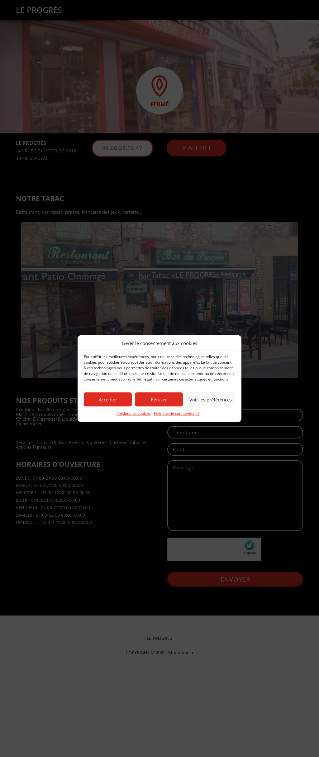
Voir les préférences (210, 399)
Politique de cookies (134, 413)
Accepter (108, 399)
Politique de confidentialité (177, 413)
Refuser (159, 399)
